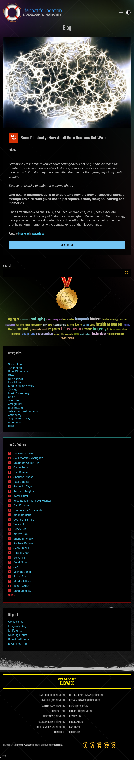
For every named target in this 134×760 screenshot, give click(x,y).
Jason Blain (20, 576)
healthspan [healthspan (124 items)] (115, 324)
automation (15, 422)
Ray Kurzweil (16, 378)
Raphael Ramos (23, 543)
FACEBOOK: (44, 695)
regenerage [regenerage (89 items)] (28, 334)
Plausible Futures (18, 639)
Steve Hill (19, 557)
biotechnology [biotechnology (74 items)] (110, 319)
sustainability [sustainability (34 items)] (85, 334)
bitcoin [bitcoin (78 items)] (123, 319)
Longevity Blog (17, 626)
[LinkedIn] (99, 745)
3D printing (15, 364)
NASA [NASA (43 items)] (109, 329)
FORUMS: (58, 732)
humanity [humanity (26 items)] (127, 325)
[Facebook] (85, 745)
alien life (13, 400)
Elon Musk (14, 382)
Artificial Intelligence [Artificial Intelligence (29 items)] (54, 320)
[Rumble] (113, 745)
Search (126, 273)
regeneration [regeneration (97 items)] (44, 334)
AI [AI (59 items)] (18, 319)
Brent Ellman (21, 562)
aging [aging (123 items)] (12, 319)
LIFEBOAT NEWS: (76, 695)
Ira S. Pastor (20, 586)
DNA (11, 375)
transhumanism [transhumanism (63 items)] (115, 334)
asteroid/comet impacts (23, 411)
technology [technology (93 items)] (99, 334)
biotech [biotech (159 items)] (96, 319)
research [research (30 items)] (57, 334)
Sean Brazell (21, 548)
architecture (15, 407)
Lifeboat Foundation (25, 745)
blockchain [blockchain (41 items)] (10, 325)
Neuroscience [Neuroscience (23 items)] (117, 330)
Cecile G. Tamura (23, 519)
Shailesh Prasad (23, 477)
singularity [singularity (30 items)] (69, 334)
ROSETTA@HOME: (44, 727)
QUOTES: (73, 732)
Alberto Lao (20, 534)
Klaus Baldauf (22, 515)
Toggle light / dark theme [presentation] (128, 12)
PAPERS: (73, 727)
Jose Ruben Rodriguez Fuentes (32, 500)
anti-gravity (15, 404)
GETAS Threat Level (67, 682)
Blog (67, 28)
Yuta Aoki (19, 524)
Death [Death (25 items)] (50, 325)
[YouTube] (106, 745)
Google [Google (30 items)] (92, 325)
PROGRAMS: (74, 722)
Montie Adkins (22, 581)
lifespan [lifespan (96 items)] (87, 329)
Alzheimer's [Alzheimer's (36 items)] (25, 320)
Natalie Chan (21, 552)
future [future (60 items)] (78, 324)
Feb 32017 (13, 138)
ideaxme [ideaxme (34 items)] (11, 330)
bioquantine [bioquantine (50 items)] (68, 319)
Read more (67, 245)
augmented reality (19, 418)
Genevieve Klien (23, 453)
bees (11, 426)
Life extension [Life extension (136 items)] (71, 329)
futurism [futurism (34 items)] (86, 325)
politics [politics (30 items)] (124, 330)
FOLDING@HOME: (45, 722)
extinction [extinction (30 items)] (70, 325)
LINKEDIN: (45, 700)
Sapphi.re (58, 745)
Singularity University (21, 386)
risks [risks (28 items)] (62, 334)
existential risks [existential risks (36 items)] (59, 325)
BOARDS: (73, 711)
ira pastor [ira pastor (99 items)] (54, 329)
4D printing (15, 367)
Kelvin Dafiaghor (23, 491)
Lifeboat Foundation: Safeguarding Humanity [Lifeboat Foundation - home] (58, 12)
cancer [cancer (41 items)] (28, 325)
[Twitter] (92, 745)
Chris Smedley (22, 590)
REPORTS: (73, 716)
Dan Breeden (21, 472)
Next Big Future (17, 635)
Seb (15, 567)
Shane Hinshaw (23, 538)
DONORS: (55, 711)
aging (11, 397)
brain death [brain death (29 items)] (20, 325)
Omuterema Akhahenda (28, 510)
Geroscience (15, 621)
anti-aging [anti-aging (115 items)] (38, 319)
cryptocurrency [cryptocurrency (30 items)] (36, 325)
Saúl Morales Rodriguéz (28, 458)
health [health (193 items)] (101, 324)
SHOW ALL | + (13, 595)
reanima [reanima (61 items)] (15, 334)
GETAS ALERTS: (76, 700)
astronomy (14, 415)
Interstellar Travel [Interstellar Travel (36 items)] (39, 329)
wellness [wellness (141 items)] (67, 338)
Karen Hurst (23, 234)
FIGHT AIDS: (48, 716)
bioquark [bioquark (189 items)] (82, 319)
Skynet (12, 389)
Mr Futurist (15, 630)
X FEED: (45, 706)
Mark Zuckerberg (18, 393)
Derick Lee (19, 529)
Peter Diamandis (18, 371)
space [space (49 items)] (76, 333)
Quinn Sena (20, 467)
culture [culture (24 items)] (45, 325)
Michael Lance (22, 571)
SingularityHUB (17, 644)
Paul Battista (21, 481)
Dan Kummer (21, 505)
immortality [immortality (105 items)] (23, 329)
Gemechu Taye (22, 486)
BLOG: (71, 706)
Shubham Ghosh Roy (26, 462)
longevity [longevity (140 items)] (99, 329)
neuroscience (38, 234)
